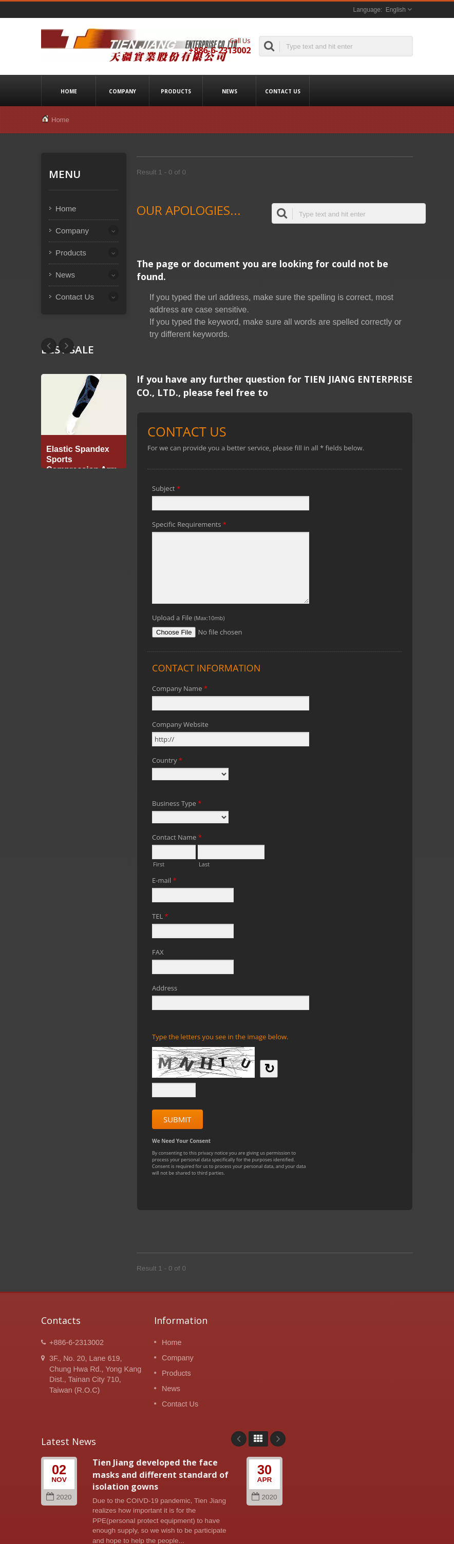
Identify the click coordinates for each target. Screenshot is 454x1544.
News (229, 90)
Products (175, 90)
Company (122, 90)
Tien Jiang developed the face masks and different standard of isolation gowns (160, 1474)
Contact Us (282, 90)
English (396, 9)
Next (48, 345)
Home (69, 90)
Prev (66, 345)
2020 (58, 1497)
